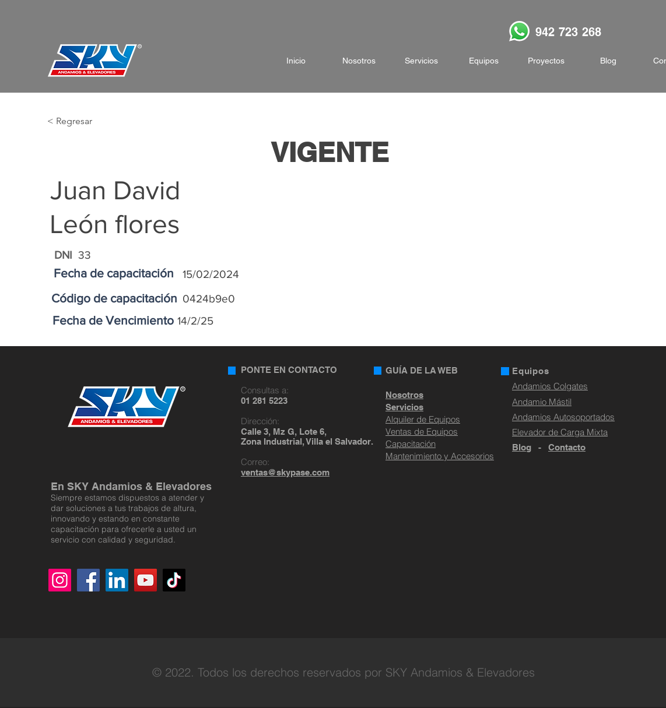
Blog (521, 447)
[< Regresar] (85, 121)
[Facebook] (88, 580)
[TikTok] (174, 580)
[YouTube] (145, 580)
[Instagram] (59, 580)
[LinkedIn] (117, 580)
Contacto (567, 447)
